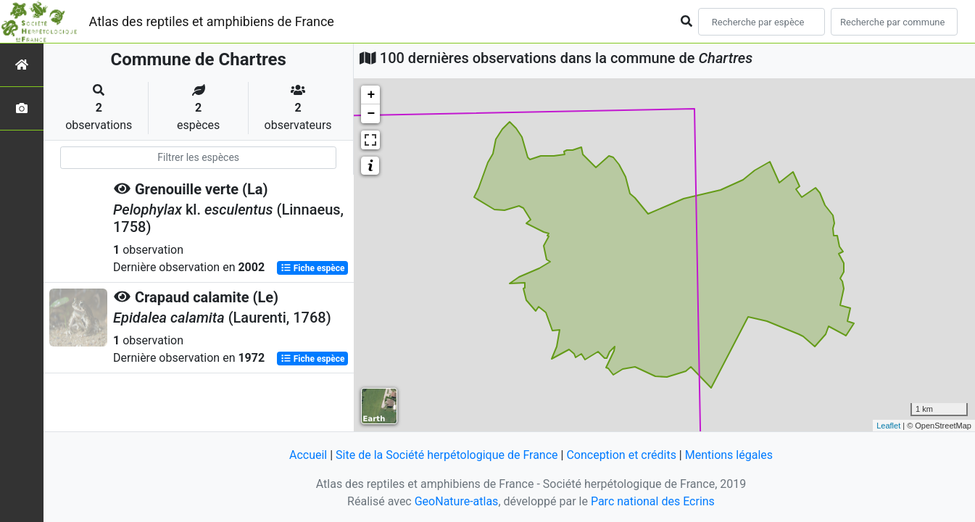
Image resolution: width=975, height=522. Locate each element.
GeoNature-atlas (457, 501)
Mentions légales (729, 455)
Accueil (308, 455)
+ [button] (371, 95)
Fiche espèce (313, 268)
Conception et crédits (621, 455)
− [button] (371, 114)
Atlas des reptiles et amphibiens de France (211, 21)
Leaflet (888, 425)
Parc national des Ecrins (653, 501)
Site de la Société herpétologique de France (446, 455)
